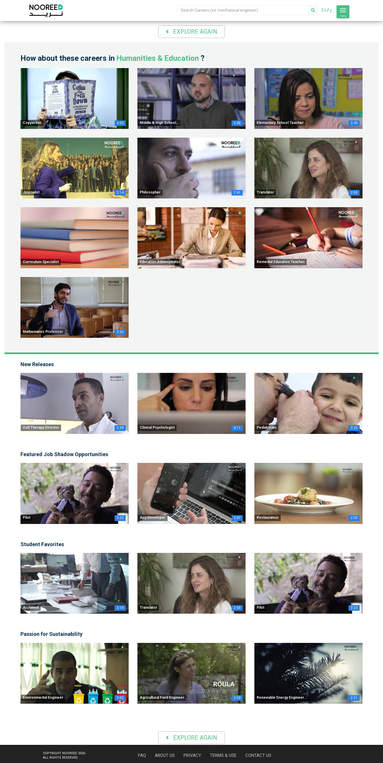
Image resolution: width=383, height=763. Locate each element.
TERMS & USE (223, 755)
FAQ (142, 755)
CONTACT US (258, 755)
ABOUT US (165, 755)
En (324, 10)
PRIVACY (192, 755)
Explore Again (191, 31)
